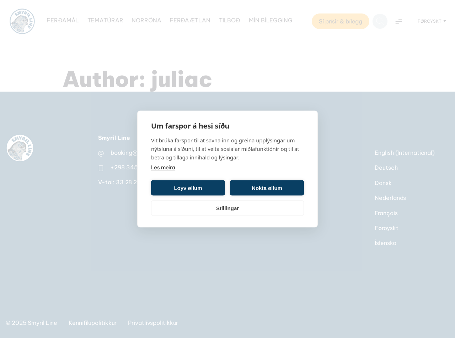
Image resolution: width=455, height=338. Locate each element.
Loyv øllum (188, 188)
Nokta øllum (267, 188)
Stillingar (227, 208)
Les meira (163, 167)
